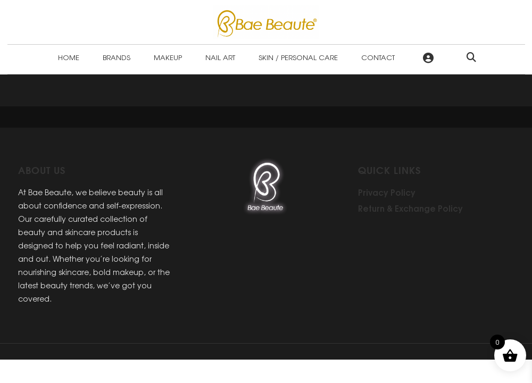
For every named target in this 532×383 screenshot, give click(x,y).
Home (68, 57)
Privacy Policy (386, 192)
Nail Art (220, 57)
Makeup (168, 57)
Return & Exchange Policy (410, 208)
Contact (378, 57)
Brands (116, 57)
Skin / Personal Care (298, 57)
